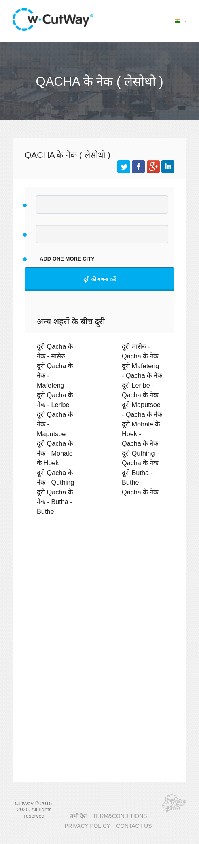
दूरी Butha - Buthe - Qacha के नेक (140, 482)
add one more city (67, 259)
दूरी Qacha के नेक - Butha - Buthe (55, 501)
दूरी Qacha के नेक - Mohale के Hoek (55, 453)
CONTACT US (134, 826)
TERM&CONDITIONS (120, 816)
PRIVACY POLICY (87, 826)
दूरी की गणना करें (99, 279)
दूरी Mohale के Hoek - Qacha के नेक (141, 433)
